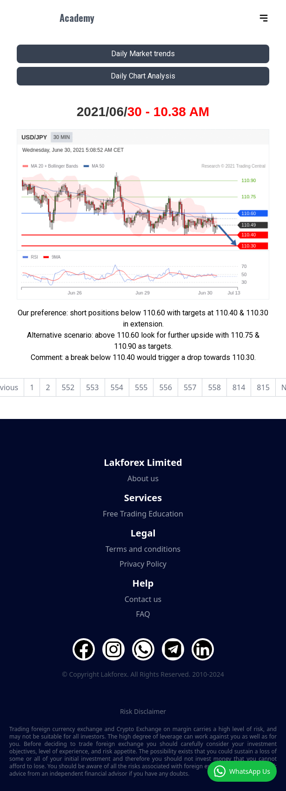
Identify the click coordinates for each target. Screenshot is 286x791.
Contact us (143, 599)
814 (239, 387)
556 (165, 387)
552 (68, 387)
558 (214, 387)
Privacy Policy (143, 564)
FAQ (143, 614)
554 (117, 387)
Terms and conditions (143, 549)
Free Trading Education (143, 514)
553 (92, 387)
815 (263, 387)
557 (190, 387)
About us (143, 478)
